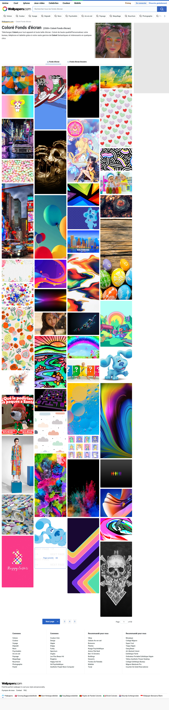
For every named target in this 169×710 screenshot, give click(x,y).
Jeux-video (39, 3)
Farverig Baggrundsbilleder (27, 696)
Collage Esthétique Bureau (135, 662)
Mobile (77, 3)
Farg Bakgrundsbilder (70, 696)
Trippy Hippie (130, 646)
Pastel (14, 667)
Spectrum (53, 651)
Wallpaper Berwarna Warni (152, 696)
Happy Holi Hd (55, 662)
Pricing (128, 3)
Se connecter (141, 3)
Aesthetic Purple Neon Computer (62, 667)
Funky (52, 649)
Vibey (90, 638)
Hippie (52, 643)
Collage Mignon (131, 641)
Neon (14, 649)
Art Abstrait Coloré (132, 651)
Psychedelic (16, 651)
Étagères (53, 659)
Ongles (52, 654)
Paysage (15, 656)
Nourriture (16, 662)
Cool (16, 3)
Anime (5, 3)
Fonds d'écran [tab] (53, 62)
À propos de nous (8, 690)
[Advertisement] (151, 58)
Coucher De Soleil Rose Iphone (137, 667)
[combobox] (95, 9)
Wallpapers (9, 696)
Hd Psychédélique (56, 664)
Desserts (91, 659)
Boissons (91, 643)
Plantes (91, 646)
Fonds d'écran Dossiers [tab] (77, 62)
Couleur (66, 3)
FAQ (25, 690)
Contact (19, 690)
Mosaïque (129, 638)
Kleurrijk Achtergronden (130, 696)
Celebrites (53, 3)
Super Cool (130, 643)
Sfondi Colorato (111, 696)
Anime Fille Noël (94, 651)
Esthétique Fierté (132, 654)
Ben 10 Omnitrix (94, 654)
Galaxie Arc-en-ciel (95, 641)
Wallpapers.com (8, 22)
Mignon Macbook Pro (133, 664)
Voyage (15, 643)
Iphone (26, 3)
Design (52, 641)
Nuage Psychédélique (96, 649)
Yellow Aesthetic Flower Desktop (138, 659)
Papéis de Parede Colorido (92, 696)
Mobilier (91, 664)
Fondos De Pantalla (95, 662)
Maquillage (16, 659)
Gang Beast (130, 649)
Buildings (91, 656)
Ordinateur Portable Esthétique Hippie (139, 656)
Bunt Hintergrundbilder (49, 696)
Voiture (15, 638)
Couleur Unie (55, 638)
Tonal (90, 667)
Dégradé (15, 646)
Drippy (52, 646)
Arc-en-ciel (16, 654)
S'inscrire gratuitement (158, 3)
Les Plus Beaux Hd (57, 656)
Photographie (17, 664)
